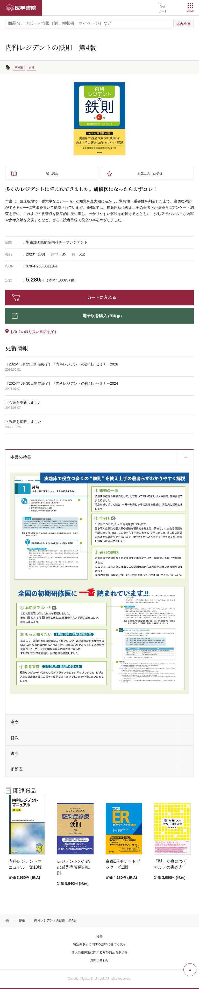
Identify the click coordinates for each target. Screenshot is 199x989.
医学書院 (21, 8)
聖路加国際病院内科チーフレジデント (57, 242)
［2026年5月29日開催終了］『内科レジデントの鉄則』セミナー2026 (61, 364)
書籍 (22, 920)
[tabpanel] (99, 118)
